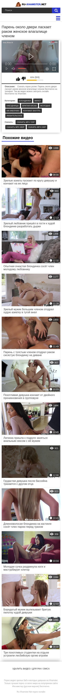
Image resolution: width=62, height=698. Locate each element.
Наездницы (13, 106)
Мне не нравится (23, 79)
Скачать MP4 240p (37, 127)
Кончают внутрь (32, 111)
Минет (38, 101)
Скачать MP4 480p (15, 127)
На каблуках (13, 111)
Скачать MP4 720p (26, 122)
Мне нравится (18, 79)
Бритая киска (29, 106)
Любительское (14, 116)
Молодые (45, 106)
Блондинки (25, 101)
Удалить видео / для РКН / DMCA (31, 668)
